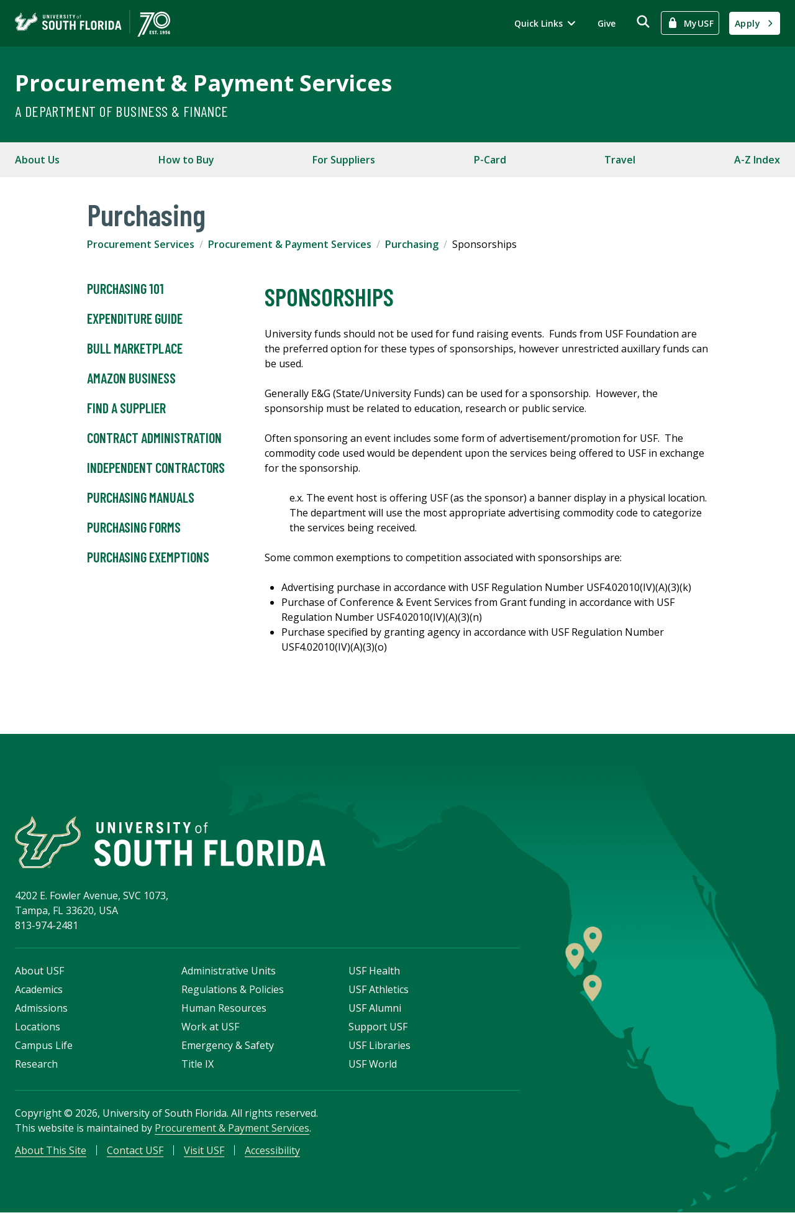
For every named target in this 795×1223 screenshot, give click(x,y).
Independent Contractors (156, 467)
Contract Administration (154, 438)
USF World (372, 1072)
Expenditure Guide (135, 318)
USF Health (374, 979)
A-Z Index (757, 160)
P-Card (490, 160)
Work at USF (210, 1035)
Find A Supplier (126, 408)
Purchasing (411, 244)
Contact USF (135, 1158)
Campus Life (44, 1053)
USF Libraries (379, 1053)
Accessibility (272, 1158)
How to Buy (186, 160)
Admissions (41, 1016)
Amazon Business (131, 378)
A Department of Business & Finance (122, 111)
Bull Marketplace (135, 348)
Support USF (377, 1035)
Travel (619, 160)
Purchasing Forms (134, 527)
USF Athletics (378, 997)
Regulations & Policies (232, 997)
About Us (37, 160)
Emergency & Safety (227, 1053)
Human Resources (223, 1016)
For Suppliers (343, 160)
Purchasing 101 (125, 289)
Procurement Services (140, 244)
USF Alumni (374, 1016)
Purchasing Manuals (140, 497)
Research (36, 1072)
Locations (37, 1035)
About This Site (50, 1158)
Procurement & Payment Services (203, 83)
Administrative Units (228, 979)
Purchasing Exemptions (148, 557)
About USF (39, 979)
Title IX (197, 1072)
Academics (39, 997)
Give (606, 23)
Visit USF (204, 1158)
